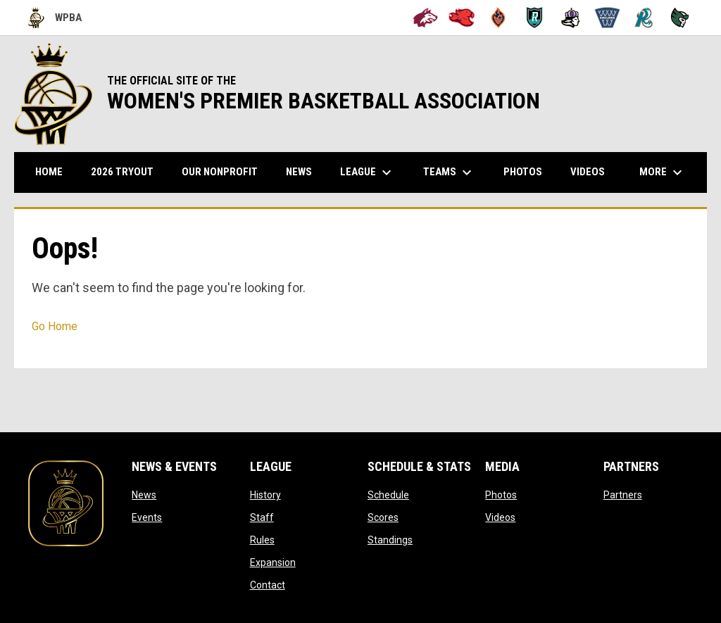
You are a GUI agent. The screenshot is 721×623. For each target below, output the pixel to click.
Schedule (388, 495)
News (144, 495)
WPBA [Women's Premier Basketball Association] (55, 17)
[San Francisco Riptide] (644, 17)
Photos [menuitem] (522, 171)
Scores (383, 517)
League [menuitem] (367, 172)
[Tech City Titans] (680, 17)
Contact (267, 585)
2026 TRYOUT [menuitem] (127, 171)
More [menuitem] (662, 172)
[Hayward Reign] (571, 17)
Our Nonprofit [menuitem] (225, 171)
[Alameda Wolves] (426, 17)
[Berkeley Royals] (535, 17)
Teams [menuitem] (449, 172)
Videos (500, 517)
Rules (262, 540)
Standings (390, 540)
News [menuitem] (299, 171)
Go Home (54, 326)
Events (147, 517)
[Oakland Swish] (607, 17)
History (265, 495)
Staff (262, 517)
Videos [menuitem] (587, 171)
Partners (622, 495)
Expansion (273, 562)
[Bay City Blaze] (498, 17)
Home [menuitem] (49, 171)
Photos (501, 495)
